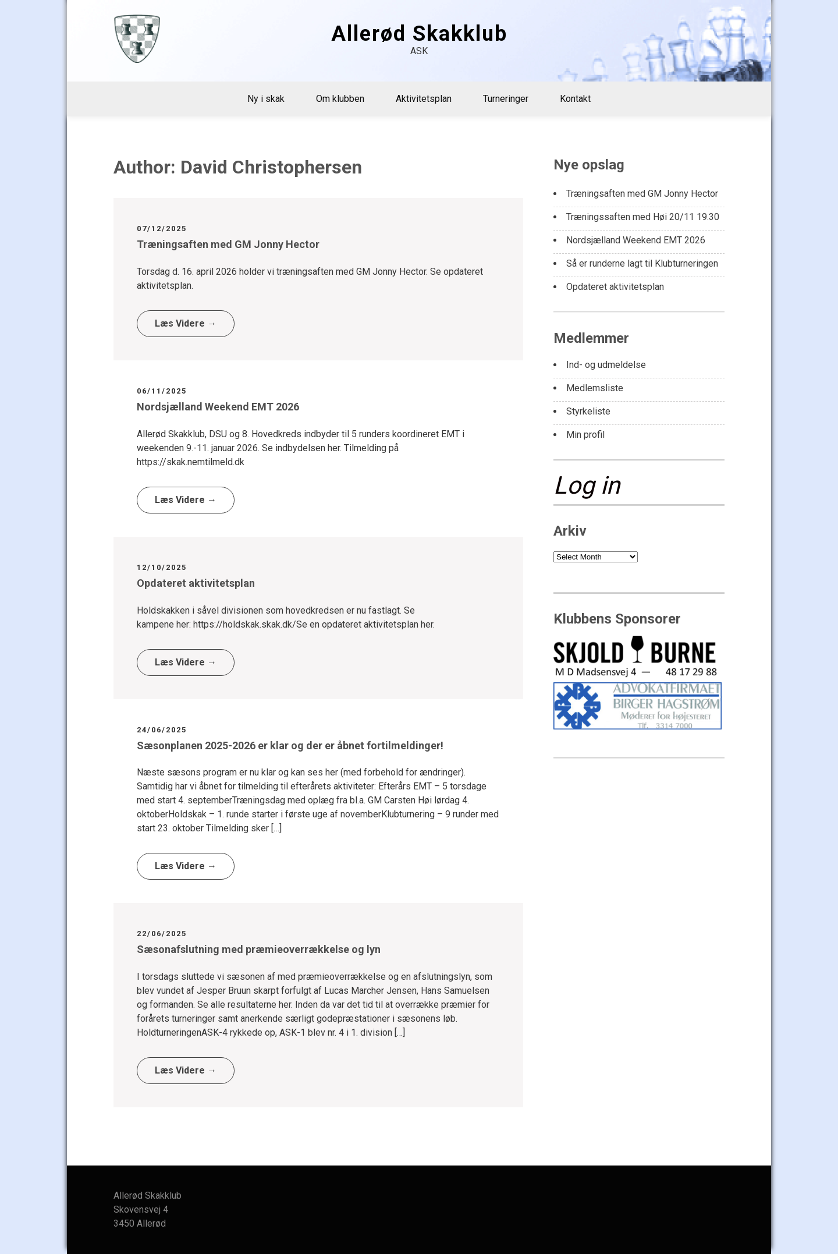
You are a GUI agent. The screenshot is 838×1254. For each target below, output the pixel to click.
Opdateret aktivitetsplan (196, 583)
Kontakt (575, 98)
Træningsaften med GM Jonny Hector (228, 244)
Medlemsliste (594, 388)
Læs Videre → (185, 323)
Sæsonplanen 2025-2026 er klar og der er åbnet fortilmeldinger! (290, 745)
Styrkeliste (588, 411)
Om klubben (340, 98)
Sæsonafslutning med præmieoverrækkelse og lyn (259, 949)
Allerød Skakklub (419, 34)
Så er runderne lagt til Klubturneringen (642, 263)
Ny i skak (266, 98)
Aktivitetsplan (424, 98)
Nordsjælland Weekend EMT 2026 (218, 407)
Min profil (585, 434)
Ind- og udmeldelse (606, 364)
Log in (586, 485)
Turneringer (505, 98)
